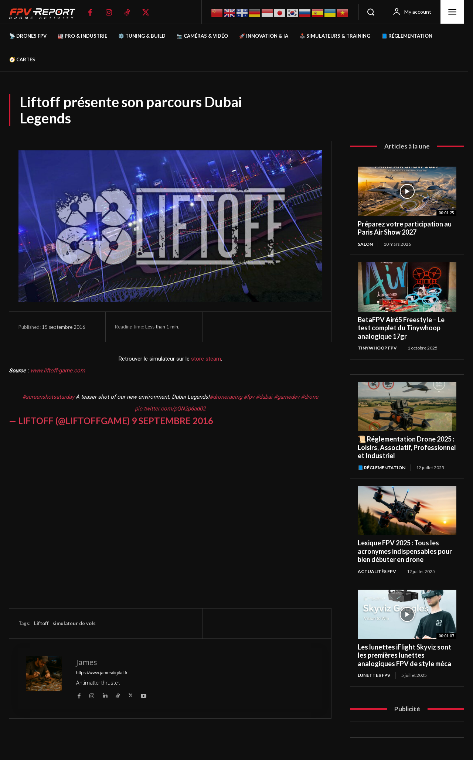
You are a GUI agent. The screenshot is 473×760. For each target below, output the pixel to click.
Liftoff (41, 623)
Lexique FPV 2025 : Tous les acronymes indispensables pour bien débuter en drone (405, 551)
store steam (206, 358)
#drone (309, 396)
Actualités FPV (377, 571)
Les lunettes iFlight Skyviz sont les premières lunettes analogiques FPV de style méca (404, 655)
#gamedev (286, 396)
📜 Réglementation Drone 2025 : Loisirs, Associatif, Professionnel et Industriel (407, 447)
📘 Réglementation (381, 467)
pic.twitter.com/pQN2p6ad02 (170, 408)
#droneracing (226, 396)
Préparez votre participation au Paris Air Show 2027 (405, 228)
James (86, 662)
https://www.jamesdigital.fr (101, 672)
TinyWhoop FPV (377, 348)
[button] (370, 12)
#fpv (249, 396)
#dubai (264, 396)
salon (365, 244)
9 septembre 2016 (172, 420)
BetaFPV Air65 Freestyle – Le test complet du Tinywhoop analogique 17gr (401, 328)
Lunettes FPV (374, 675)
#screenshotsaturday (48, 396)
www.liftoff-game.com (57, 370)
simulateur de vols (74, 623)
